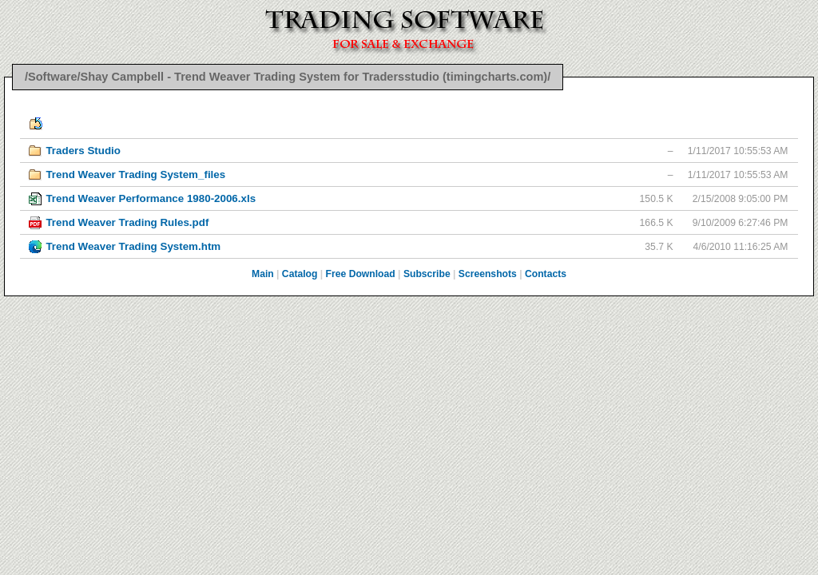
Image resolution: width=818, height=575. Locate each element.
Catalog (300, 274)
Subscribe (427, 274)
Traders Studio (83, 151)
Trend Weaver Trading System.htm (133, 246)
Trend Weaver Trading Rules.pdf (127, 222)
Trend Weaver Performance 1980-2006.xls (151, 198)
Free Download (360, 274)
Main (263, 274)
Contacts (545, 274)
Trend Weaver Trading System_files (135, 174)
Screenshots (488, 274)
